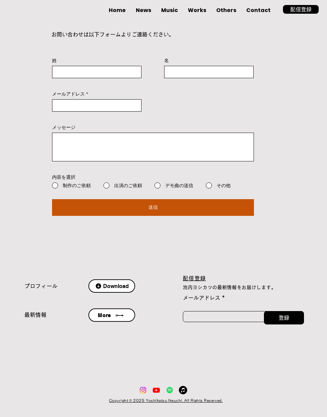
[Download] (111, 286)
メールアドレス (68, 94)
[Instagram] (143, 390)
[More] (111, 315)
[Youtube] (156, 390)
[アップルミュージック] (183, 390)
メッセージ (63, 127)
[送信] (153, 207)
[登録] (284, 317)
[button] (301, 9)
